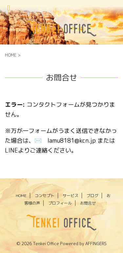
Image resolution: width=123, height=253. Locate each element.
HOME (21, 195)
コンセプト (44, 195)
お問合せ (88, 203)
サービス (70, 195)
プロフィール (60, 203)
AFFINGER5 (96, 243)
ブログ (92, 195)
